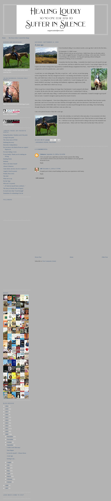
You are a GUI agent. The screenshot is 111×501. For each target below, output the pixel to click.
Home (4, 38)
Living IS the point (8, 137)
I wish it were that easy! (13, 447)
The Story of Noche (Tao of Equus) (13, 188)
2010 (7, 431)
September (10, 445)
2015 (7, 417)
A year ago (10, 456)
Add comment (40, 178)
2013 (7, 423)
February (10, 479)
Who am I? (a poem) (9, 183)
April (9, 473)
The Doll (5, 176)
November (10, 439)
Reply (41, 163)
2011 (7, 428)
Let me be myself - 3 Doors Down (16, 453)
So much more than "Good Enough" (13, 191)
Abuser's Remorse (8, 166)
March (9, 476)
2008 (7, 485)
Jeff (41, 168)
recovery (52, 142)
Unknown (43, 154)
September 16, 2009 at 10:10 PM (56, 154)
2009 (7, 434)
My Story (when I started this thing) (19, 38)
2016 (7, 414)
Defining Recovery (8, 142)
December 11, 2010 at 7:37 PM (51, 168)
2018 (7, 409)
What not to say (7, 178)
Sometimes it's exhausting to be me (13, 193)
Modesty (5, 161)
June (8, 468)
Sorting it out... (11, 459)
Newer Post (38, 257)
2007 (7, 488)
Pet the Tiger (6, 181)
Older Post (105, 257)
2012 (7, 426)
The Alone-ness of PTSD (10, 140)
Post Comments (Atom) (49, 261)
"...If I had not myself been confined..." (14, 186)
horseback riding (42, 142)
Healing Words (7, 159)
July (8, 465)
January (9, 482)
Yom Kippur (10, 450)
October (9, 442)
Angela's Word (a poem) (10, 171)
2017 (7, 412)
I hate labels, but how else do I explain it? (15, 169)
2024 (7, 406)
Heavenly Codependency (10, 145)
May (8, 471)
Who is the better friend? (10, 164)
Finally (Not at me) (8, 173)
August (9, 462)
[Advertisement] (51, 240)
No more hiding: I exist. (10, 152)
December (10, 436)
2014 (7, 420)
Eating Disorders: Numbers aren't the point (15, 135)
